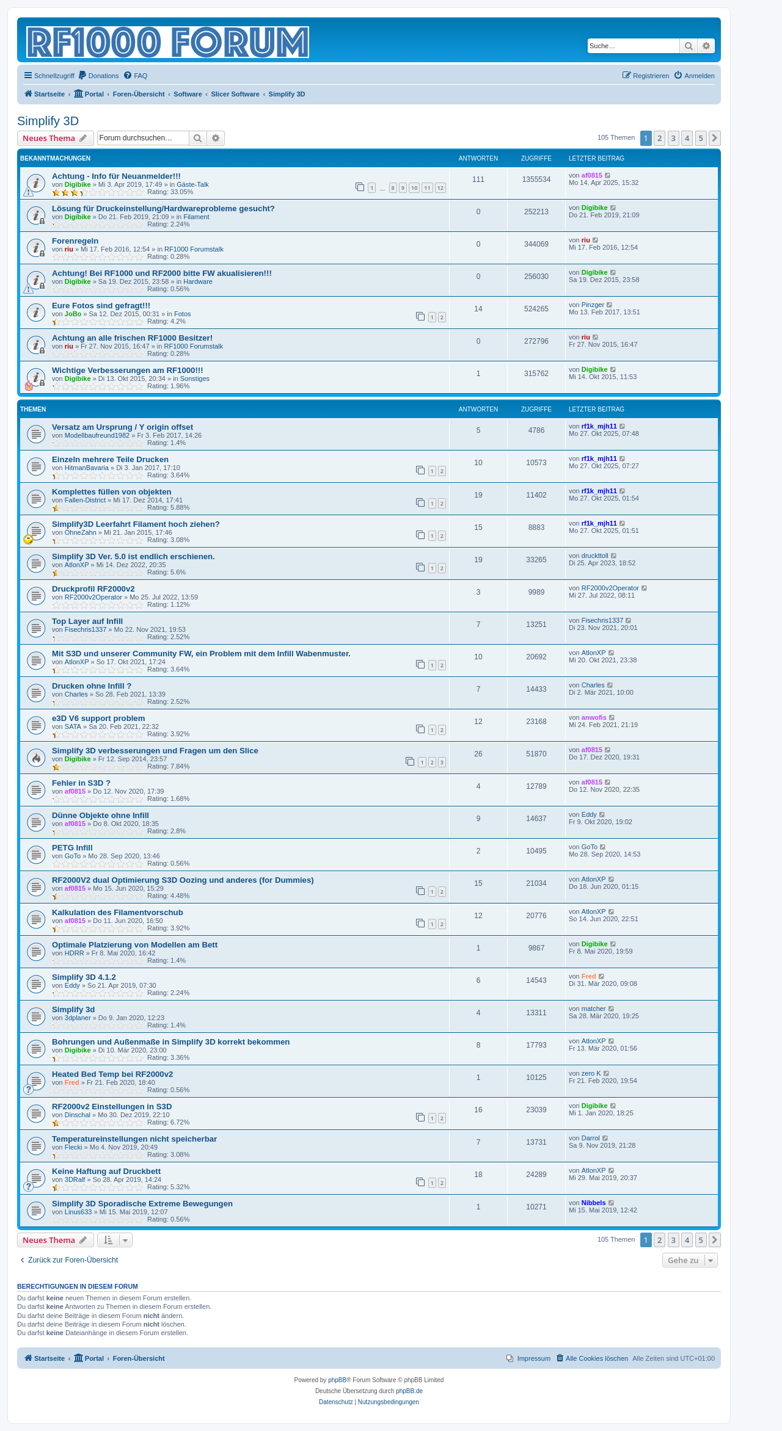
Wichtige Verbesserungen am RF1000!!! (127, 370)
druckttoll (595, 555)
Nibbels (594, 1202)
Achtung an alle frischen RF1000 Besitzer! (132, 337)
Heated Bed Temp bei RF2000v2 (112, 1074)
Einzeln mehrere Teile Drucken (110, 459)
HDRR (74, 953)
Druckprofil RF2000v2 (93, 588)
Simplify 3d (73, 1009)
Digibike (78, 184)
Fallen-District (85, 500)
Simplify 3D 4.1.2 (84, 977)
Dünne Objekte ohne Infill (100, 815)
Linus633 (78, 1211)
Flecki (73, 1147)
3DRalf (75, 1179)
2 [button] (659, 137)
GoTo (73, 856)
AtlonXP (77, 564)
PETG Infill (72, 847)
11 (427, 188)
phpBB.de (409, 1391)
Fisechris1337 (85, 629)
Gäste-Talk (193, 184)
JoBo (73, 313)
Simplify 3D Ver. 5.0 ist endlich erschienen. (133, 556)
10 (414, 188)
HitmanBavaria (87, 467)
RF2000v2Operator (93, 597)
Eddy (589, 814)
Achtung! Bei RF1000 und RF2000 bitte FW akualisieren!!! (162, 273)
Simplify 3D (48, 121)
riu (69, 249)
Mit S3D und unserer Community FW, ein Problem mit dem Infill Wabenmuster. (201, 653)
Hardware (198, 281)
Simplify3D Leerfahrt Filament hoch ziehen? (136, 524)
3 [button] (673, 137)
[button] (715, 138)
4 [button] (687, 137)
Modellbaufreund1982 (97, 435)
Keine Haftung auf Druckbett (106, 1171)
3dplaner (78, 1017)
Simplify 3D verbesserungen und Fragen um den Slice (155, 750)
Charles (76, 694)
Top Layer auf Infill (87, 621)
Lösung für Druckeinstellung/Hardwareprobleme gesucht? (163, 208)
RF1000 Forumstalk (194, 249)
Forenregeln (75, 240)
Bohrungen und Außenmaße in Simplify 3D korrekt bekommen (171, 1041)
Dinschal (77, 1114)
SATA (73, 726)
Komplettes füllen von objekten (112, 491)
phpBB (337, 1380)
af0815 (592, 175)
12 (440, 188)
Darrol (591, 1138)
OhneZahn (81, 532)
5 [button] (701, 137)
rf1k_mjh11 (599, 426)
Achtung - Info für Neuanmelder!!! (116, 176)
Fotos (182, 313)
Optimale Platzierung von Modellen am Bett (134, 944)
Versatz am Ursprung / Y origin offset (122, 427)
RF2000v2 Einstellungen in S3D (112, 1106)
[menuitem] (98, 75)
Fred (589, 976)
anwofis (594, 717)
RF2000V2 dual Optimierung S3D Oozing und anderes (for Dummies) (183, 880)
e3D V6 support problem (98, 718)
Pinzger (593, 304)
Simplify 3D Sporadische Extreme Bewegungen (142, 1203)
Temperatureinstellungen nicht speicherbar (134, 1138)
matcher (594, 1008)
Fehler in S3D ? (81, 783)
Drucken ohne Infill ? (91, 685)
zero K (591, 1073)
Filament (196, 216)
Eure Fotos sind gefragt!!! (101, 305)
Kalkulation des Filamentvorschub (117, 912)
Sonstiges (195, 378)
